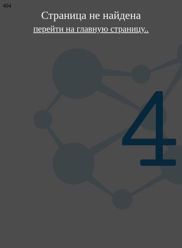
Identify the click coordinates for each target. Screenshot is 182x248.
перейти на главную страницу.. (91, 29)
